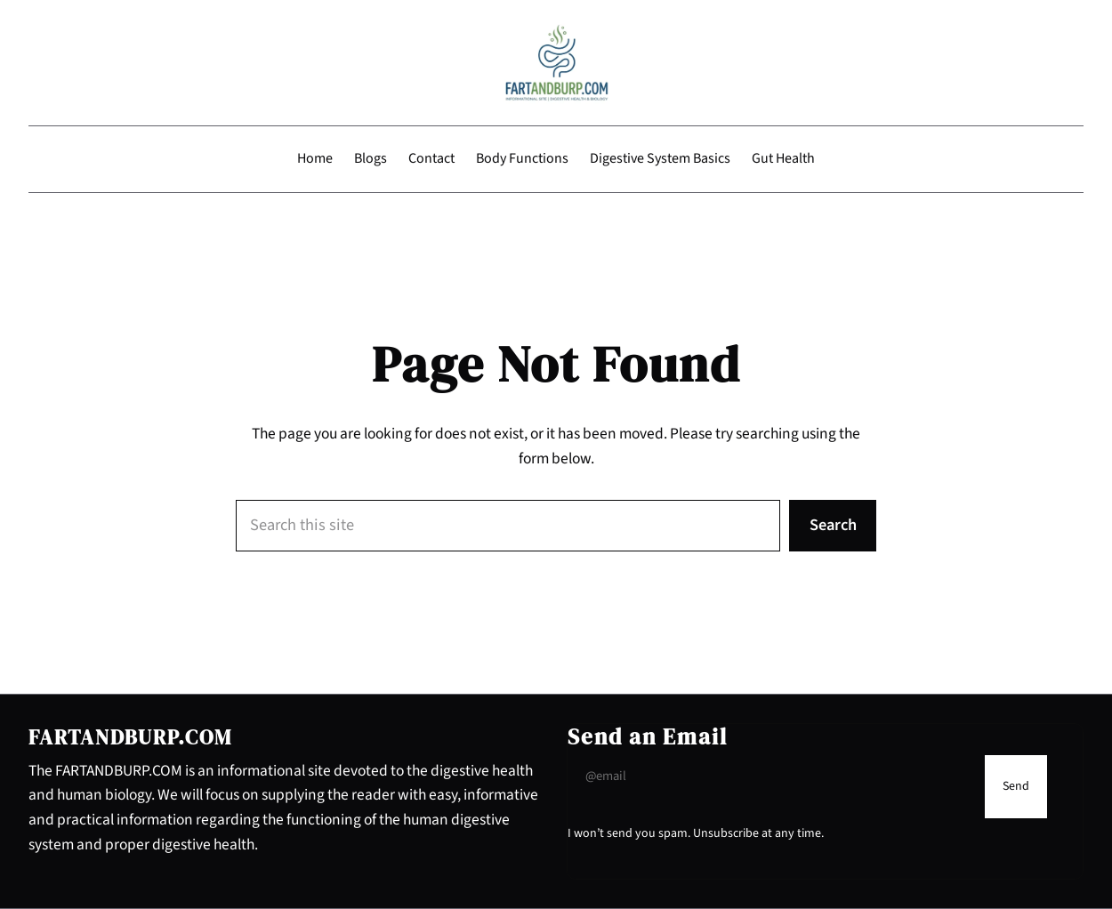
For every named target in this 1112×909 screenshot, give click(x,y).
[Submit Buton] (1016, 787)
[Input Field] (771, 776)
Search (833, 524)
